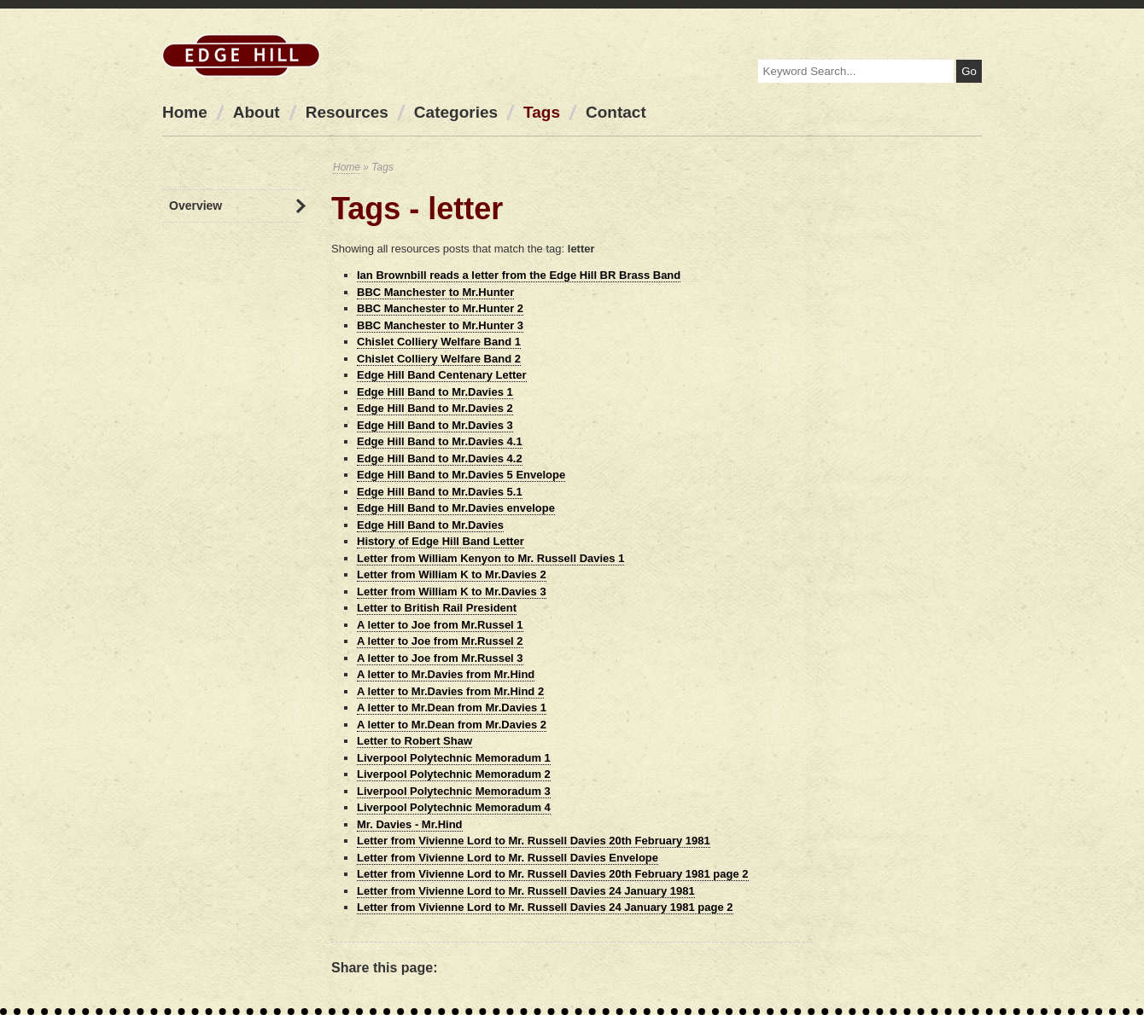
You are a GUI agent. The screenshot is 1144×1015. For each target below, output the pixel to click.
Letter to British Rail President (437, 607)
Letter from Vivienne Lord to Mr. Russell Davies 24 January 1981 (526, 890)
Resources (347, 112)
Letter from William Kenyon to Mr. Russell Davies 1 (490, 558)
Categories (456, 112)
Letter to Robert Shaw (414, 740)
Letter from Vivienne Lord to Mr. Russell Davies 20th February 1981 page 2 (553, 873)
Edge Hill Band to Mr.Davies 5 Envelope (461, 474)
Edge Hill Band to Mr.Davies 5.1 (439, 491)
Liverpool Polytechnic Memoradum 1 (454, 757)
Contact (616, 112)
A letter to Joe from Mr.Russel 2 (440, 641)
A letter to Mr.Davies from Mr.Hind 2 (450, 691)
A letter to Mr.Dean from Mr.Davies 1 (451, 707)
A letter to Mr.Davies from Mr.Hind (445, 674)
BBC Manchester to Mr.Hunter (435, 292)
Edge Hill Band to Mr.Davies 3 (435, 425)
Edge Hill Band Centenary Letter (442, 374)
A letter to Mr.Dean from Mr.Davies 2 (451, 724)
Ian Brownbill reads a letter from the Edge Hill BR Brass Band (518, 275)
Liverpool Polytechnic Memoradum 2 (454, 774)
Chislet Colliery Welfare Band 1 (439, 341)
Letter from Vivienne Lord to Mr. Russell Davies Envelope (507, 857)
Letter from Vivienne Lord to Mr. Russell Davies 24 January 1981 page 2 (545, 907)
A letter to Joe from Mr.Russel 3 (440, 658)
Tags (541, 112)
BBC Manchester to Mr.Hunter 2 (440, 308)
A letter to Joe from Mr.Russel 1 (440, 624)
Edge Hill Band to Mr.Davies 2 (435, 408)
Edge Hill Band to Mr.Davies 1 (435, 392)
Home (184, 112)
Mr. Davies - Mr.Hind (410, 824)
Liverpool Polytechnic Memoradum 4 (454, 807)
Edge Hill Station (241, 55)
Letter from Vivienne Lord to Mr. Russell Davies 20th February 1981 (533, 840)
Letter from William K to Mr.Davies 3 (451, 591)
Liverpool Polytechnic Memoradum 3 (454, 791)
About (256, 112)
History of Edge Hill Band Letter (440, 541)
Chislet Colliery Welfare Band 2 (439, 358)
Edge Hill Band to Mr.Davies (430, 525)
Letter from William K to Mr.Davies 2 (451, 574)
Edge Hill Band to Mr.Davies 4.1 (439, 441)
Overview (195, 205)
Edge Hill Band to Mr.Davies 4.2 (439, 458)
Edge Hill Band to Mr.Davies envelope (456, 508)
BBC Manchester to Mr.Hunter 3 (440, 325)
